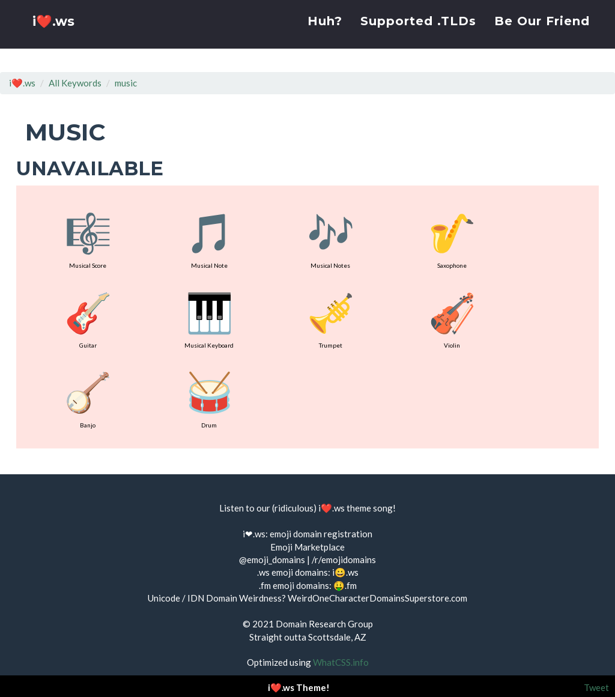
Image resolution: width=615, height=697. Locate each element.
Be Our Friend (542, 33)
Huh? (325, 33)
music (126, 82)
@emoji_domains (272, 559)
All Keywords (75, 82)
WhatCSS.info (341, 662)
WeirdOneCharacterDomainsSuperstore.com (377, 598)
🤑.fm (345, 585)
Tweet (596, 687)
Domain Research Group (324, 623)
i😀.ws (345, 572)
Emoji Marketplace (307, 547)
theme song (370, 507)
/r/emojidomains (344, 559)
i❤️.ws (54, 36)
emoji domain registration (321, 533)
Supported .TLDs (418, 33)
